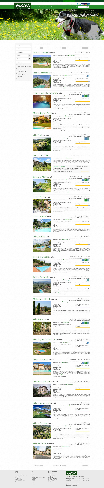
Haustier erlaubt (21, 74)
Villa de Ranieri (40, 443)
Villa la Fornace (40, 423)
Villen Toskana (51, 480)
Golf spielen (50, 477)
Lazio (33, 481)
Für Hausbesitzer (18, 478)
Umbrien (33, 479)
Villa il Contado (40, 359)
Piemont (33, 484)
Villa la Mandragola (42, 403)
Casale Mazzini (40, 216)
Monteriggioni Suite (42, 113)
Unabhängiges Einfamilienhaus (24, 66)
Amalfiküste (39, 6)
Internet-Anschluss (22, 71)
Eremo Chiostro (59, 167)
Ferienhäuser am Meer (52, 479)
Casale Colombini (41, 277)
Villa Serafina (39, 236)
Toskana (34, 6)
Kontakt (16, 472)
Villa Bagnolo (39, 319)
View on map (85, 48)
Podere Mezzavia (41, 52)
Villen (44, 6)
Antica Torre (39, 197)
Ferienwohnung (21, 64)
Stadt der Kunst (51, 473)
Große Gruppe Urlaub (52, 478)
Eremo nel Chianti (41, 155)
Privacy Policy (17, 476)
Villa (18, 68)
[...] (67, 67)
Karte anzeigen (71, 55)
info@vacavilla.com (72, 4)
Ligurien (33, 480)
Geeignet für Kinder (52, 476)
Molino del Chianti (41, 299)
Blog (16, 477)
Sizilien (33, 476)
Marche (33, 482)
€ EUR (70, 6)
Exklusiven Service (18, 479)
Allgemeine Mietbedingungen (20, 475)
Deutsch (75, 6)
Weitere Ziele (49, 6)
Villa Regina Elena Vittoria (45, 339)
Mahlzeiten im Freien (52, 472)
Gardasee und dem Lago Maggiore (38, 477)
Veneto (33, 473)
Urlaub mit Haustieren (52, 475)
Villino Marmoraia (41, 72)
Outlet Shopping (51, 481)
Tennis (19, 78)
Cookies (16, 481)
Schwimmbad (20, 73)
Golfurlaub (20, 76)
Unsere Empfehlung (52, 471)
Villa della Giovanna (42, 381)
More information (71, 1)
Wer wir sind (17, 473)
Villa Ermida (38, 135)
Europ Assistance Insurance (20, 480)
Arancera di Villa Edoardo (45, 93)
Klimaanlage (20, 69)
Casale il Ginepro (41, 256)
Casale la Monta (40, 176)
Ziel (32, 471)
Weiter (64, 48)
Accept (65, 1)
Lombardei (34, 478)
